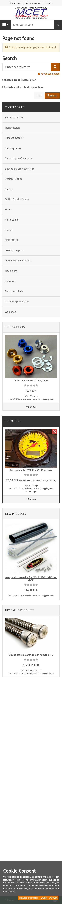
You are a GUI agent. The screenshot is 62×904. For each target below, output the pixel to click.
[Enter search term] (33, 25)
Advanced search (49, 73)
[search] (58, 25)
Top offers (13, 421)
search (52, 95)
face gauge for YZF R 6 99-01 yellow (31, 470)
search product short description (24, 87)
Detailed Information (28, 898)
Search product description (20, 80)
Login (49, 3)
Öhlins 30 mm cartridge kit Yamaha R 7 (31, 655)
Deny (44, 897)
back (39, 95)
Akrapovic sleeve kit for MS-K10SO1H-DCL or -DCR (31, 579)
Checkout (15, 3)
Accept (53, 897)
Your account (33, 3)
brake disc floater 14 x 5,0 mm (31, 380)
